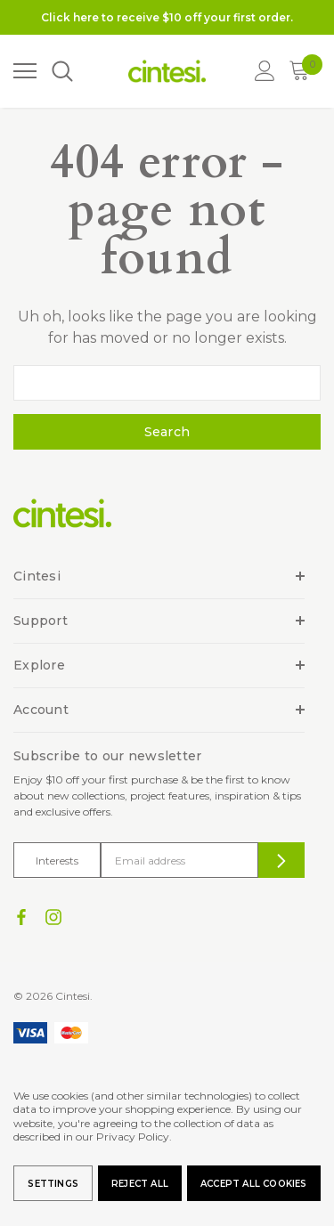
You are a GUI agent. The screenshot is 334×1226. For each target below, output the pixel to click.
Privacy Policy (132, 1136)
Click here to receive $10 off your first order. (167, 17)
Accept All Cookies (253, 1183)
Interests (57, 860)
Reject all (139, 1183)
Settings (53, 1183)
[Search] (61, 71)
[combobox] (167, 383)
